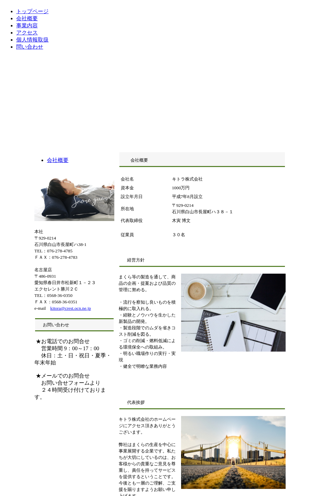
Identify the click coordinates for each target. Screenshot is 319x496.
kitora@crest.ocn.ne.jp (70, 308)
